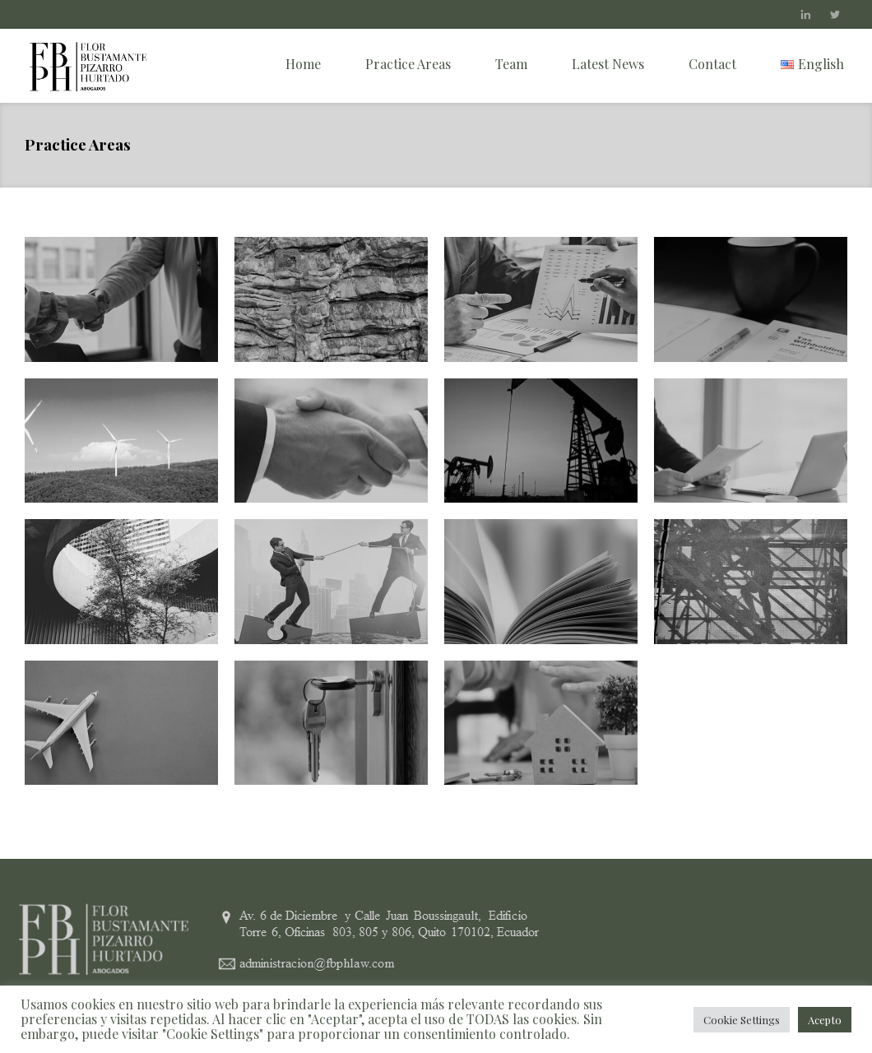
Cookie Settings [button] (741, 1020)
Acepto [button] (825, 1020)
